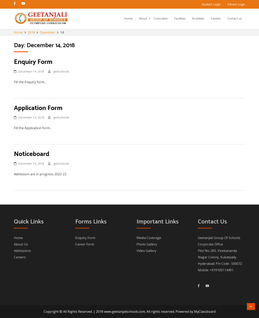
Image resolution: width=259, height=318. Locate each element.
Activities (198, 18)
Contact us (234, 18)
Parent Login (236, 4)
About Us (21, 244)
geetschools (61, 71)
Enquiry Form (85, 238)
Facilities (180, 18)
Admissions (22, 250)
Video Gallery (146, 250)
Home (128, 18)
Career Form (84, 244)
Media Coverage (149, 238)
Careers (216, 18)
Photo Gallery (147, 244)
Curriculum (161, 18)
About (143, 18)
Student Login (211, 4)
